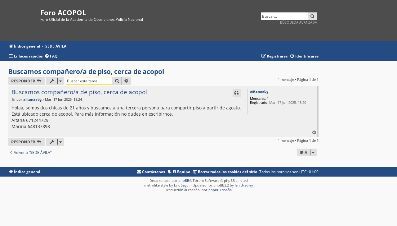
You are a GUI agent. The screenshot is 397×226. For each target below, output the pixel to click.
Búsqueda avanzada (298, 22)
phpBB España (220, 189)
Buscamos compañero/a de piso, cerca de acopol (86, 71)
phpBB (183, 180)
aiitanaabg (259, 91)
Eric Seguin (183, 185)
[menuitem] (51, 56)
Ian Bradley (244, 185)
